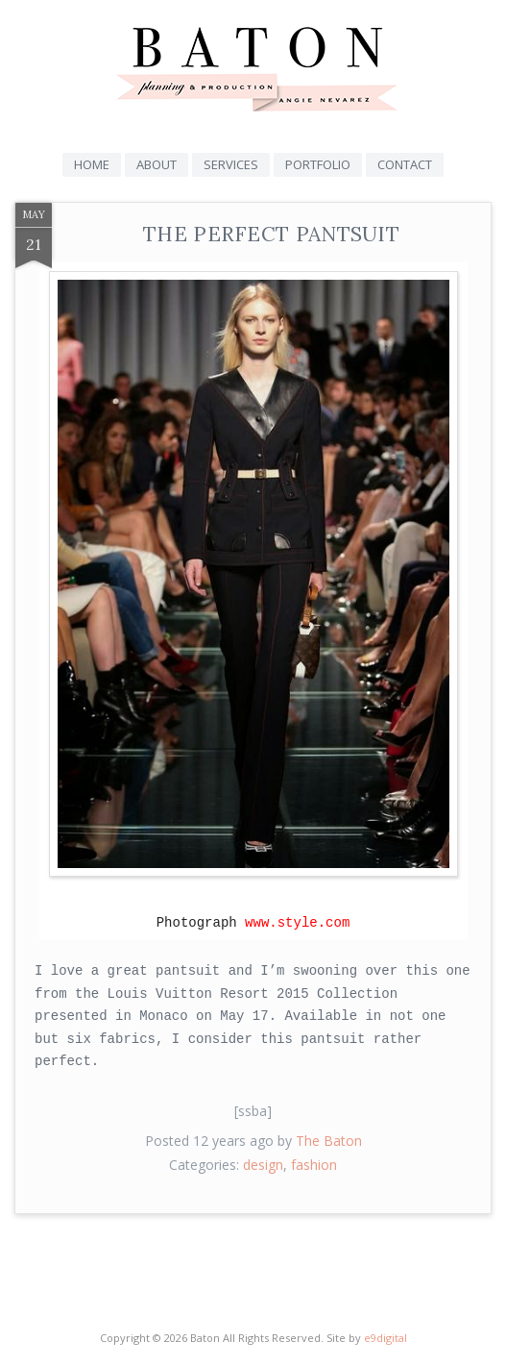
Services (231, 164)
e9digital (385, 1337)
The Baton (329, 1140)
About (156, 164)
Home (91, 164)
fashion (314, 1164)
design (263, 1164)
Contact (404, 164)
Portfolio (317, 164)
